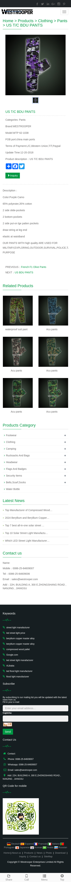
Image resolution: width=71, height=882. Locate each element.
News (40, 852)
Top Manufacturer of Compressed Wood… (28, 510)
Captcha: (7, 713)
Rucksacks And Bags (18, 455)
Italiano (54, 843)
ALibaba (10, 665)
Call (26, 877)
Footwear (11, 435)
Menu (44, 877)
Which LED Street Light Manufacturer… (27, 540)
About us (16, 852)
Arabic (48, 847)
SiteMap (48, 856)
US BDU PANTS (24, 272)
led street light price (15, 633)
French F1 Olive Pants (33, 267)
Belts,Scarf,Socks (16, 482)
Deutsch (14, 843)
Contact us (35, 856)
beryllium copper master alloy (20, 638)
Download (60, 852)
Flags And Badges (16, 468)
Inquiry (13, 175)
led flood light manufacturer (19, 671)
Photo (49, 852)
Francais (41, 843)
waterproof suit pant (16, 329)
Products (26, 21)
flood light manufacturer (17, 676)
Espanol (27, 843)
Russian (60, 847)
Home (8, 21)
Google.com (12, 655)
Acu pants (51, 329)
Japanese (23, 847)
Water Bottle (13, 489)
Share (9, 877)
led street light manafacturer (19, 660)
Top (62, 877)
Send (8, 731)
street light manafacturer (18, 627)
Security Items (14, 475)
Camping (11, 448)
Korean (36, 847)
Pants (62, 21)
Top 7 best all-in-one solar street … (24, 525)
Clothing (45, 21)
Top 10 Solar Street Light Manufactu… (26, 533)
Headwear (12, 462)
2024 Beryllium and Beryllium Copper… (27, 517)
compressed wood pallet (18, 649)
